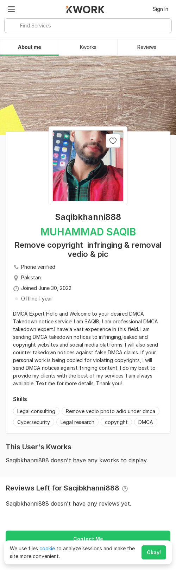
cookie (47, 548)
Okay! (154, 552)
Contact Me (88, 539)
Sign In (160, 9)
